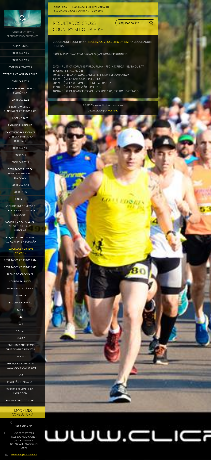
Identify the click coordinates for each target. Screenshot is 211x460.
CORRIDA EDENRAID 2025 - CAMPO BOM (20, 391)
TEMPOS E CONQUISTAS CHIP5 (20, 74)
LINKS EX (20, 199)
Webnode (113, 110)
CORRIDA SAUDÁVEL (20, 281)
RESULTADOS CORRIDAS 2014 (20, 260)
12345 (20, 309)
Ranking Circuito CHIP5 (20, 400)
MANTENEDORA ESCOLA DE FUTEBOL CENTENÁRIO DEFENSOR (20, 136)
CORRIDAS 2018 (20, 184)
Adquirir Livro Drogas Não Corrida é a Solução (20, 239)
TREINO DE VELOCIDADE (20, 274)
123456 (20, 330)
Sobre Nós (20, 191)
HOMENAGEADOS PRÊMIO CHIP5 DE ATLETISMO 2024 (20, 347)
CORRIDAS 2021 (20, 147)
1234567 (20, 337)
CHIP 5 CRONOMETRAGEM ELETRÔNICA (20, 90)
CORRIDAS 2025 (20, 60)
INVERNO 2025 (20, 118)
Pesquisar (151, 22)
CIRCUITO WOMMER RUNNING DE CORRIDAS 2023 (20, 109)
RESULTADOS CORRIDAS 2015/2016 (20, 251)
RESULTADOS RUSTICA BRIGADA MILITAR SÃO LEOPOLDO (20, 173)
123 (20, 316)
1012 (20, 374)
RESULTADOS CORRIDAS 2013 (20, 267)
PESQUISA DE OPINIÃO (20, 302)
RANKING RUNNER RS (20, 125)
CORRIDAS (20, 155)
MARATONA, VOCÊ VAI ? (20, 288)
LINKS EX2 (20, 356)
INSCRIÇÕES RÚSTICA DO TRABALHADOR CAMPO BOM (20, 365)
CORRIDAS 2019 (20, 162)
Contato (20, 295)
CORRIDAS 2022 (20, 99)
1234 (20, 323)
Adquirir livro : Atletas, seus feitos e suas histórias (20, 226)
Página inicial (20, 45)
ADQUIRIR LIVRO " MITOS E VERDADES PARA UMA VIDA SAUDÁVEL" (20, 210)
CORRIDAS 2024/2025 (20, 67)
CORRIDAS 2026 (20, 52)
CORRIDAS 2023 (20, 81)
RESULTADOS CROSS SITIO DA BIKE (108, 42)
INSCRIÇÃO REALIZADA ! (20, 381)
